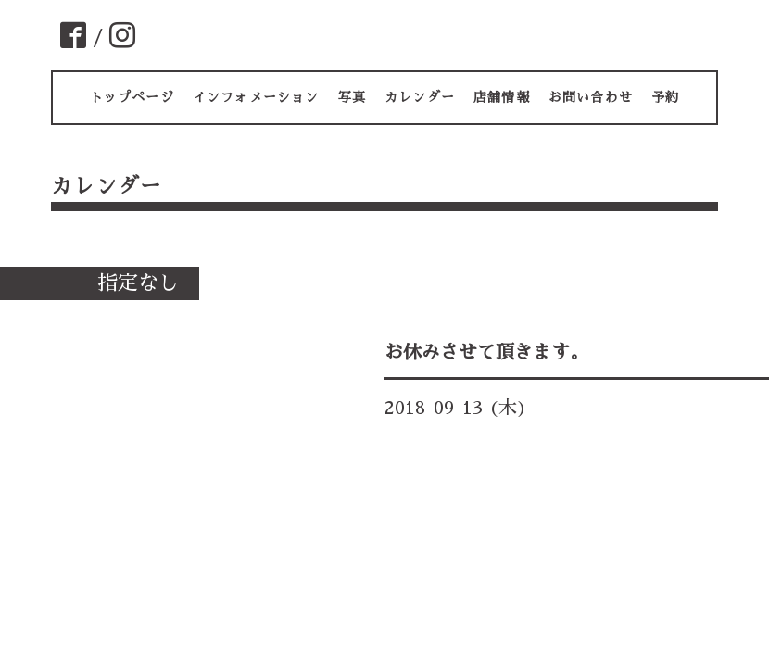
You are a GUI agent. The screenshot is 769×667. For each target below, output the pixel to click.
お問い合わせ (590, 97)
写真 (352, 97)
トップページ (132, 97)
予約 (665, 97)
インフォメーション (256, 97)
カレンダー (419, 97)
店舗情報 (501, 97)
